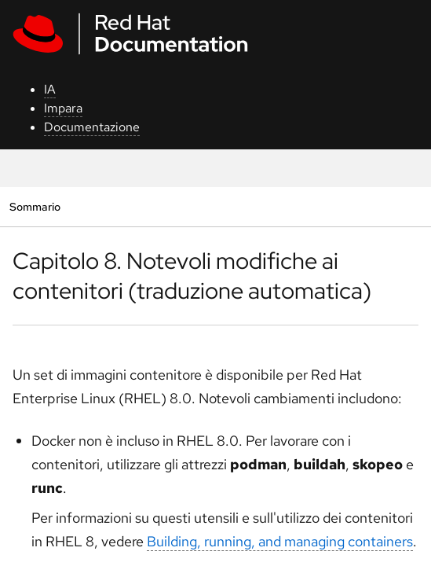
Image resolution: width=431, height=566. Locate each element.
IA (50, 89)
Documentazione (92, 127)
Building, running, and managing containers (280, 541)
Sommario (34, 206)
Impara (63, 108)
